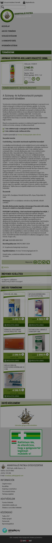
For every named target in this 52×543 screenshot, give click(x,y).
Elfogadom (17, 281)
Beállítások (33, 281)
